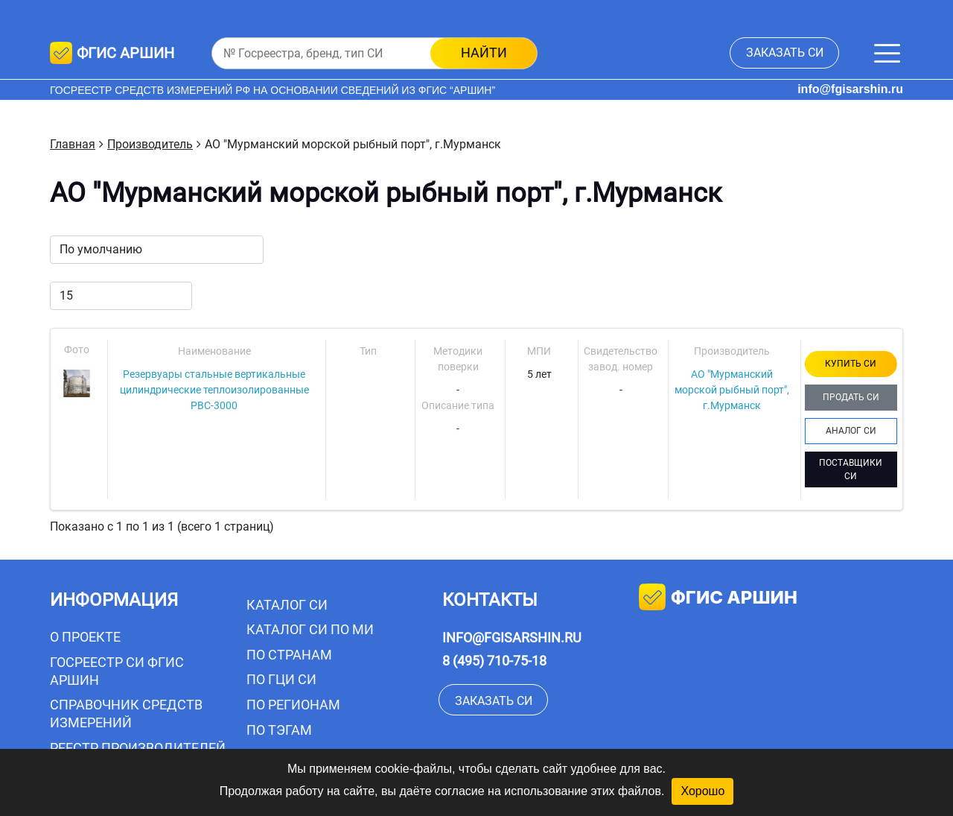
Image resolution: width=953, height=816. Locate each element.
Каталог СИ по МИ (310, 629)
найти (484, 52)
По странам (289, 654)
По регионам (293, 704)
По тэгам (279, 730)
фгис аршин (718, 598)
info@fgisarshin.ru (850, 89)
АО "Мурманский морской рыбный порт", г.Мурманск (732, 389)
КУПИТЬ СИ (850, 363)
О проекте (85, 637)
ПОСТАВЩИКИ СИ (850, 469)
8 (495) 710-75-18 (494, 660)
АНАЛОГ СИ (851, 431)
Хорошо (702, 791)
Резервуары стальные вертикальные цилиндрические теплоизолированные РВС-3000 (214, 389)
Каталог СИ (287, 605)
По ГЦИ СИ (281, 679)
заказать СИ (784, 52)
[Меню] (887, 53)
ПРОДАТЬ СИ (851, 397)
